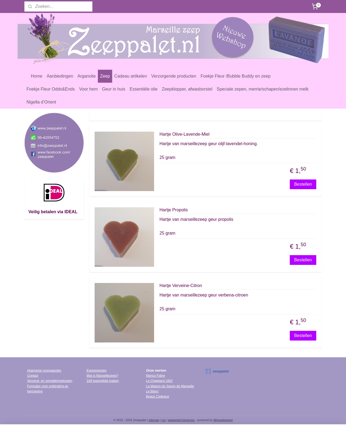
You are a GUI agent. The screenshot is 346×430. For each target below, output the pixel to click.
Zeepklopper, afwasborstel (187, 89)
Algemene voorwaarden (44, 370)
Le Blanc (152, 391)
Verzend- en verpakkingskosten (49, 381)
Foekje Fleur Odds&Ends (50, 89)
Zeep (105, 76)
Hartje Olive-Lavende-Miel (184, 134)
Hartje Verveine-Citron (180, 285)
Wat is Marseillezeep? (102, 376)
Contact (32, 376)
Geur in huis (113, 89)
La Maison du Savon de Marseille (170, 386)
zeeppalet (217, 371)
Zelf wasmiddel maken (102, 381)
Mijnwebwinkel (223, 420)
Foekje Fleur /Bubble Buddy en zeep (236, 76)
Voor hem (88, 89)
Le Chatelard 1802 (159, 381)
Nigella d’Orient (41, 102)
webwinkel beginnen (181, 420)
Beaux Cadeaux (157, 396)
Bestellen (303, 184)
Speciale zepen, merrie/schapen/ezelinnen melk (262, 89)
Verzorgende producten (173, 76)
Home (36, 76)
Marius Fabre (155, 376)
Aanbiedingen (60, 76)
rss (164, 420)
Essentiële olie (144, 89)
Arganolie (87, 76)
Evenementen (96, 370)
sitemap (154, 420)
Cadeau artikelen (130, 76)
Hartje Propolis (173, 210)
